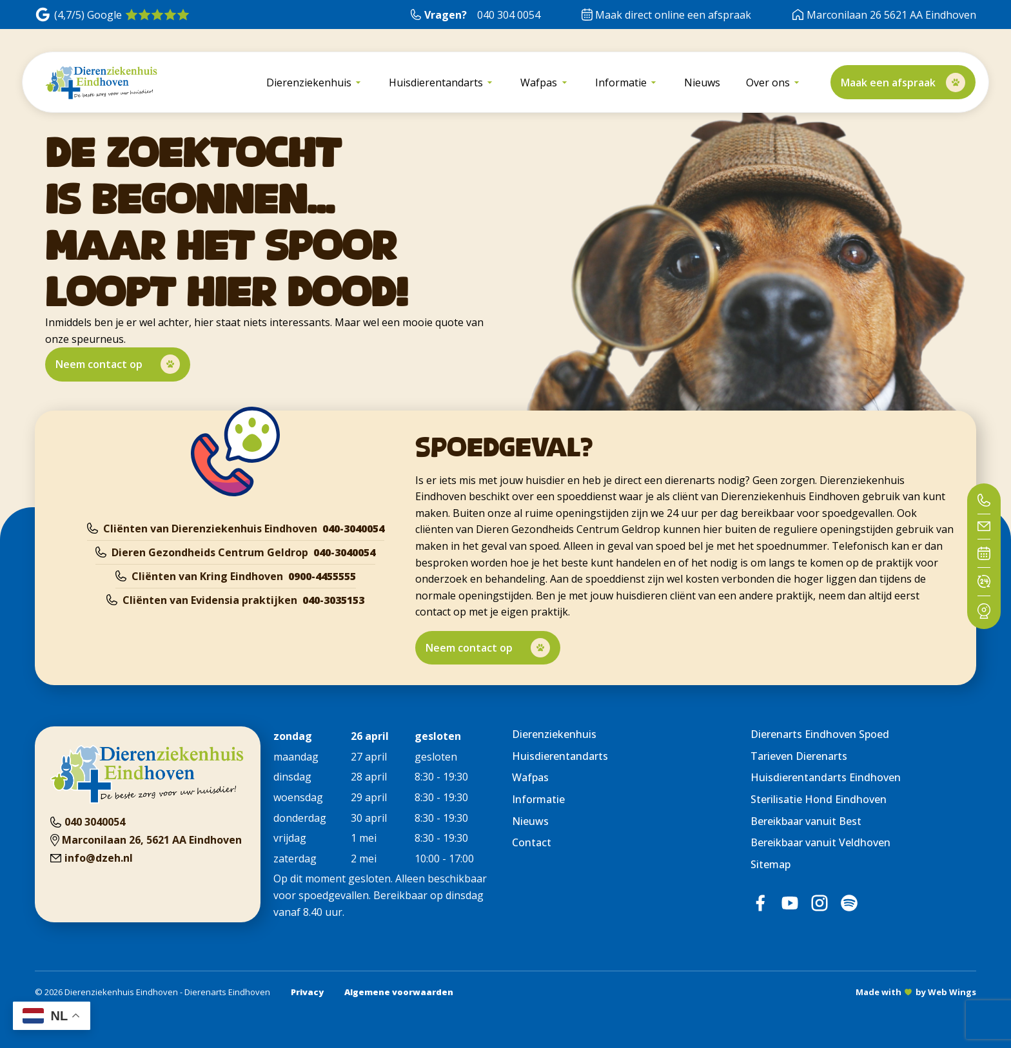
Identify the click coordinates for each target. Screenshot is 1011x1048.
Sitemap (770, 864)
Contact (531, 842)
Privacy (307, 992)
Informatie (538, 799)
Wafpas (530, 777)
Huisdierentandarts (560, 756)
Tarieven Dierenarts (799, 756)
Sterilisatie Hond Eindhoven (819, 799)
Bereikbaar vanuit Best (806, 821)
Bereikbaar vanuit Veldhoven (820, 842)
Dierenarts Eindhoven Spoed (820, 734)
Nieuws (530, 821)
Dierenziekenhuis (554, 734)
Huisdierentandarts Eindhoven (826, 777)
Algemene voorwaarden (398, 992)
